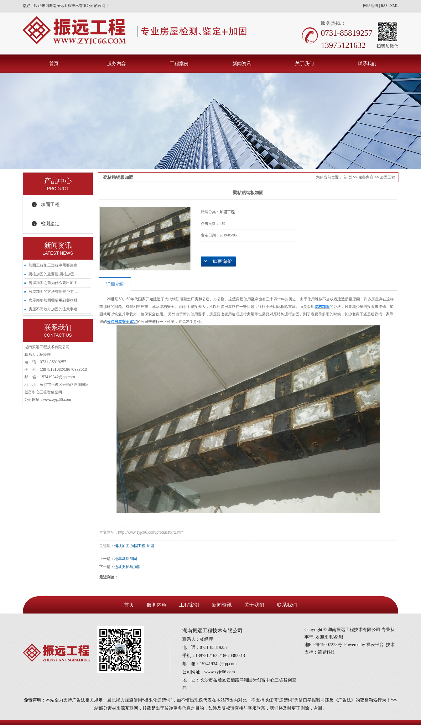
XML (394, 5)
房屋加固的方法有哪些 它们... (53, 291)
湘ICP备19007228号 (323, 644)
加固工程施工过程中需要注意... (55, 265)
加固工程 (50, 204)
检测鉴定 (50, 223)
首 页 (347, 177)
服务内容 (116, 63)
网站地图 (370, 5)
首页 (54, 63)
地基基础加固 (125, 559)
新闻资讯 (241, 63)
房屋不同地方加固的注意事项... (55, 309)
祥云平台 (375, 644)
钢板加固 (121, 546)
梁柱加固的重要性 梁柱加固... (53, 274)
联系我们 (367, 63)
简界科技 (326, 652)
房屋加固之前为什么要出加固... (55, 283)
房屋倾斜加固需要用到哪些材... (55, 300)
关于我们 (304, 63)
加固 (150, 546)
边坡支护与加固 (127, 567)
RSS (384, 5)
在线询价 (218, 261)
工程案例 (179, 63)
